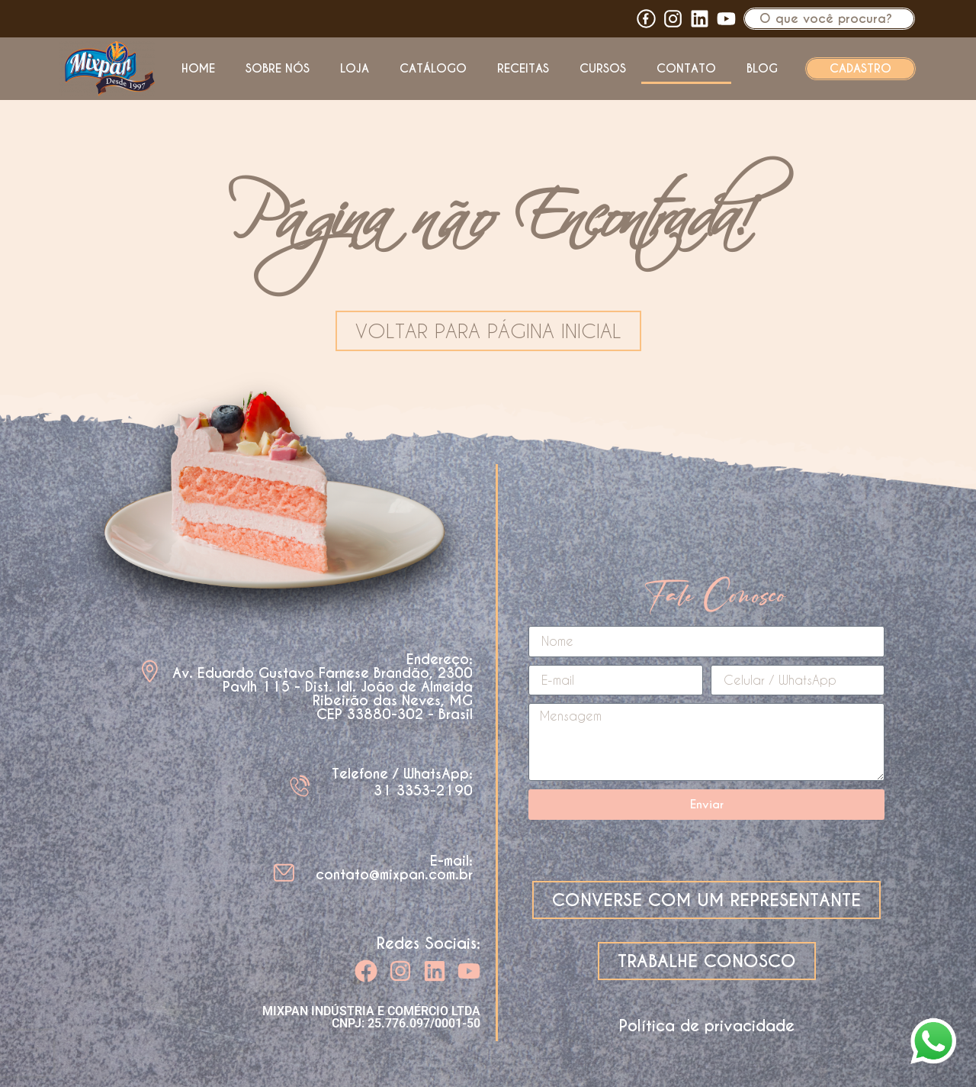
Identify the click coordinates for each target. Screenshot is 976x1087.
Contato (686, 68)
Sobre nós (278, 68)
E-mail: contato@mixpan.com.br (394, 867)
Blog (762, 68)
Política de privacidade (707, 1026)
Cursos (603, 68)
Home (198, 68)
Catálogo (433, 68)
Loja (354, 68)
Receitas (523, 68)
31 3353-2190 (423, 790)
